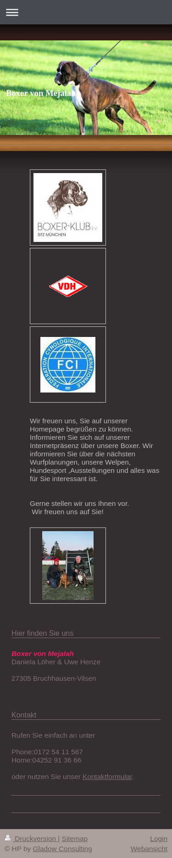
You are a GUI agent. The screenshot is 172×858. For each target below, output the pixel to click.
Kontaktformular (107, 776)
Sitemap (75, 838)
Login (158, 838)
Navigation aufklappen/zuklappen (86, 12)
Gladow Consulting (62, 848)
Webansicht (149, 848)
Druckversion (31, 838)
